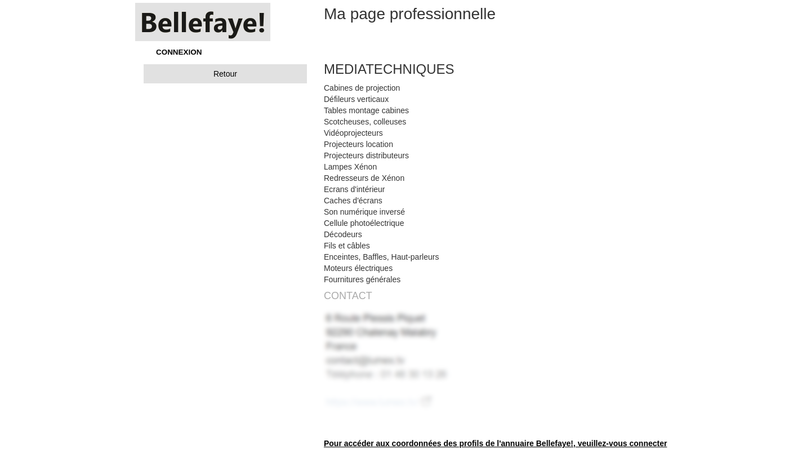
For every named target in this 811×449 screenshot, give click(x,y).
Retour (225, 73)
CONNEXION (179, 52)
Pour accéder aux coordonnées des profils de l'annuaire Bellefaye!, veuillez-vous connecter (495, 443)
